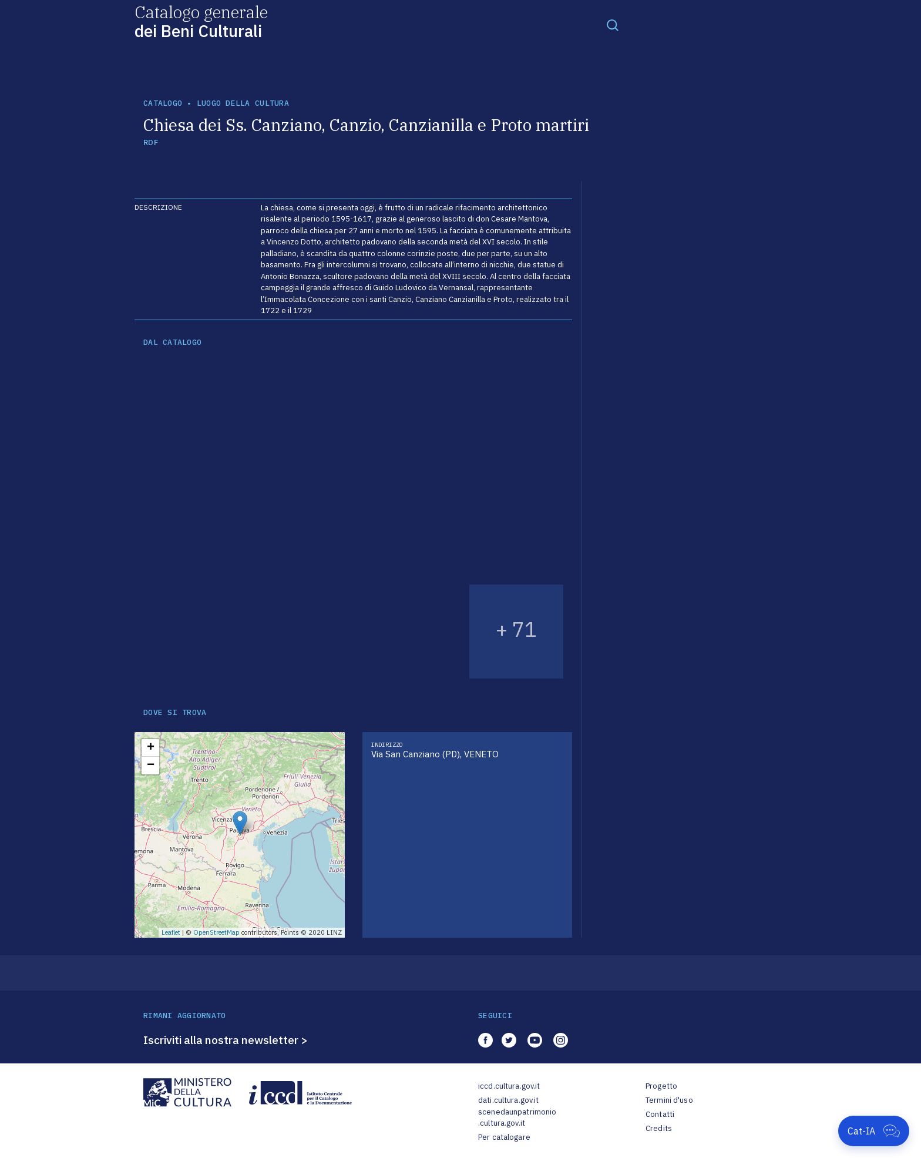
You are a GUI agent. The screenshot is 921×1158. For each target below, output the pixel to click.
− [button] (150, 765)
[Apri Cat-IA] (873, 1131)
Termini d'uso (669, 1100)
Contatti (660, 1114)
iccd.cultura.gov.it (509, 1086)
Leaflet (171, 932)
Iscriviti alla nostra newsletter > (225, 1040)
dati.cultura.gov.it (508, 1100)
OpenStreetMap (216, 932)
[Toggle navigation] (612, 25)
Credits (659, 1128)
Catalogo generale (201, 21)
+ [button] (150, 748)
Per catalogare (504, 1137)
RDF (150, 142)
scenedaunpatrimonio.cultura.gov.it (517, 1118)
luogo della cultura (243, 103)
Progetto (661, 1086)
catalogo (162, 103)
